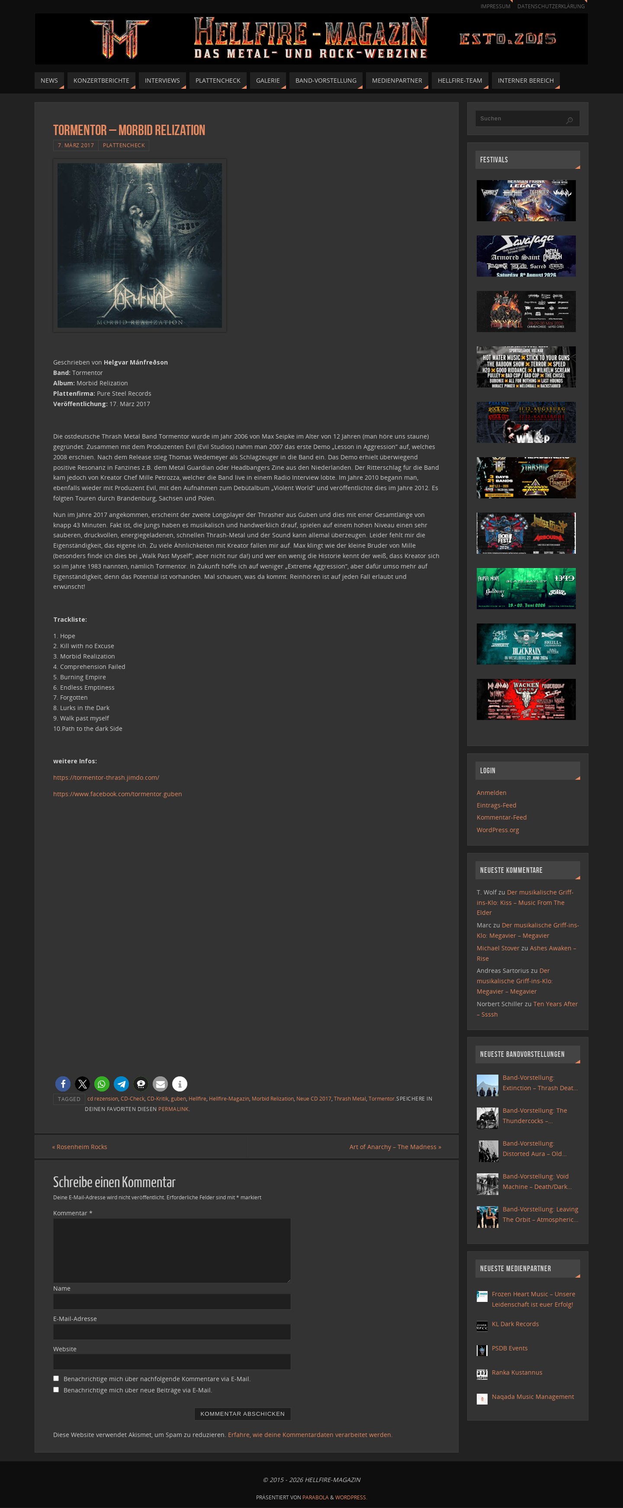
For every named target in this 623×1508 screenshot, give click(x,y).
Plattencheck (124, 145)
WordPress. (351, 1497)
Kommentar (73, 1213)
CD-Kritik (157, 1098)
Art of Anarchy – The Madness (394, 1147)
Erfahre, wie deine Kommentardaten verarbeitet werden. (310, 1435)
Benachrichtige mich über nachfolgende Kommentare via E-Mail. (157, 1379)
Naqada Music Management (533, 1396)
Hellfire (197, 1098)
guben (178, 1098)
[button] (63, 1083)
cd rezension (102, 1098)
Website (65, 1349)
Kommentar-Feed (502, 817)
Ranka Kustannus (517, 1372)
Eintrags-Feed (497, 805)
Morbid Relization (273, 1098)
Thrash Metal (350, 1098)
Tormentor (382, 1098)
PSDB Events (510, 1348)
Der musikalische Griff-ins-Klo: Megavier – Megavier (515, 980)
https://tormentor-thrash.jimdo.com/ (106, 777)
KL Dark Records (515, 1324)
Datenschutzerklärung (549, 6)
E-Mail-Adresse (75, 1318)
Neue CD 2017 (313, 1098)
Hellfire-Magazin (229, 1098)
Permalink (173, 1108)
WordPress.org (498, 830)
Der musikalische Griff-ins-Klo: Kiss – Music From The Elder (525, 902)
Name (62, 1288)
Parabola (315, 1497)
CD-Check (133, 1098)
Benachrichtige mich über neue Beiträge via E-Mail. (138, 1390)
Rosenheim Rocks (81, 1147)
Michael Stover (498, 948)
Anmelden (492, 792)
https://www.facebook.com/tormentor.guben (117, 794)
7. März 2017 (76, 145)
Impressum (491, 6)
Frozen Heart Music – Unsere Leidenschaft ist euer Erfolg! (533, 1299)
